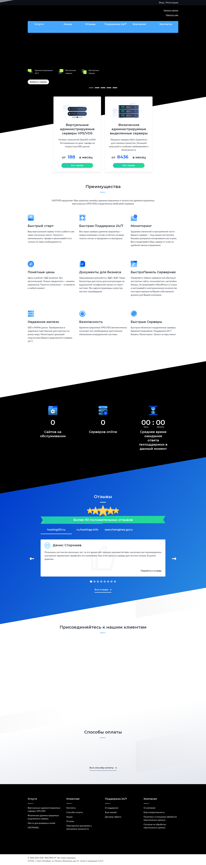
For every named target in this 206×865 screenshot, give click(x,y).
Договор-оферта (113, 817)
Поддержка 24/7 (115, 27)
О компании (149, 808)
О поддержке (111, 808)
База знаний (111, 812)
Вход (161, 3)
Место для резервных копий (41, 823)
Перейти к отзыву (151, 571)
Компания (140, 24)
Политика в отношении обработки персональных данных (160, 818)
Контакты (165, 24)
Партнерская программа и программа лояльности (79, 827)
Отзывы (90, 24)
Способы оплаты (74, 812)
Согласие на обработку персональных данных (155, 826)
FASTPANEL (33, 828)
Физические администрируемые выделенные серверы (43, 817)
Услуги (40, 24)
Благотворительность (154, 812)
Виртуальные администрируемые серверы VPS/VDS (44, 809)
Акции (65, 24)
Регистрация (172, 3)
